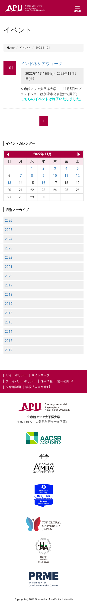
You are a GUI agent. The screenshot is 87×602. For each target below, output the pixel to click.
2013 (8, 341)
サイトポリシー (16, 375)
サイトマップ (41, 375)
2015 (8, 322)
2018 (8, 294)
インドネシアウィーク (41, 63)
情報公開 (65, 381)
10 (55, 175)
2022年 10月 (7, 154)
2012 (8, 350)
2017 (8, 304)
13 (9, 183)
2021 (8, 267)
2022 (8, 257)
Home (11, 47)
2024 (8, 239)
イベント (25, 47)
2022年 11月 (42, 154)
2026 (8, 220)
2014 (8, 331)
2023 (8, 248)
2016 (8, 313)
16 (43, 183)
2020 (8, 276)
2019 (8, 285)
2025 (8, 230)
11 (66, 175)
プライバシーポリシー (21, 381)
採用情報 (47, 381)
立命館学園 (13, 387)
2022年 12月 (79, 154)
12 (78, 175)
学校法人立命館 (38, 387)
